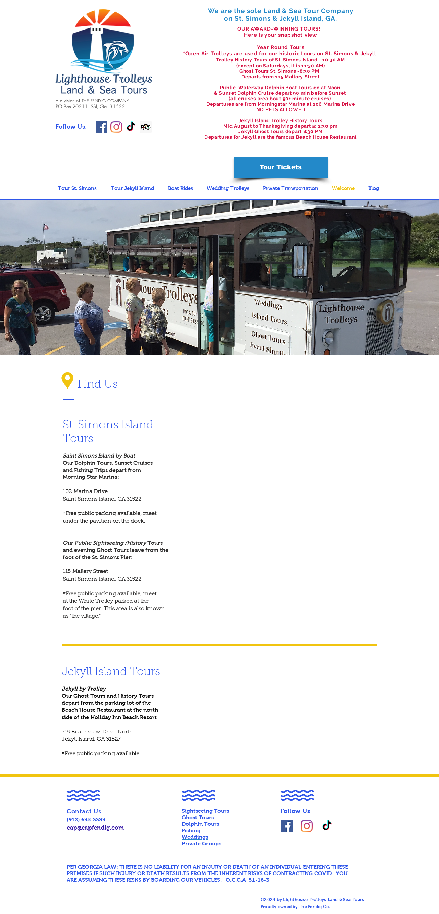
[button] (79, 188)
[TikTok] (131, 127)
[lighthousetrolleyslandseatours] (116, 127)
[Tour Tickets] (281, 167)
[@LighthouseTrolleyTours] (287, 826)
